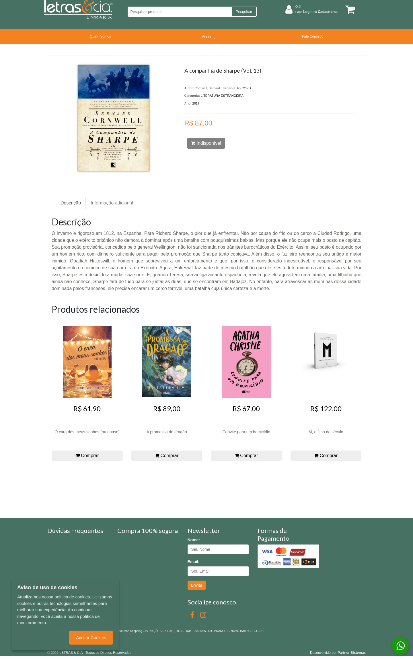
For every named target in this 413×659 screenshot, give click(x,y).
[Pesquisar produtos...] (179, 12)
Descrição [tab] (71, 202)
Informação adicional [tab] (112, 202)
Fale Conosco (312, 36)
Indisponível (206, 143)
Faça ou (316, 11)
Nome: (194, 540)
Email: (194, 561)
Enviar (196, 585)
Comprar (87, 455)
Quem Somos (100, 36)
